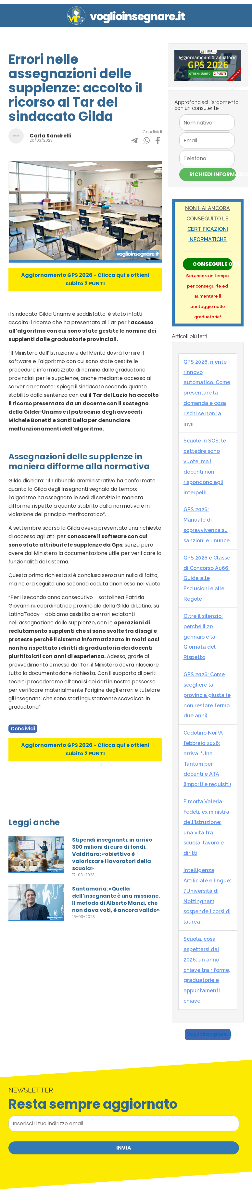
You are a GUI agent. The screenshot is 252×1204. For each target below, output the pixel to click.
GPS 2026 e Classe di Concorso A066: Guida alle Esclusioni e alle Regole (206, 578)
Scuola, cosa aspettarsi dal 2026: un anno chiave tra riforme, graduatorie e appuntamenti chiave (206, 970)
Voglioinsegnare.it (209, 1034)
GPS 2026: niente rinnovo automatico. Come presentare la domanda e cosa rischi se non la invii (206, 393)
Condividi (23, 728)
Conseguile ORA (213, 264)
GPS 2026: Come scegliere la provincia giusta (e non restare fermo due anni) (207, 695)
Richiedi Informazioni (212, 174)
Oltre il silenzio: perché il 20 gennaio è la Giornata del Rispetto (203, 636)
